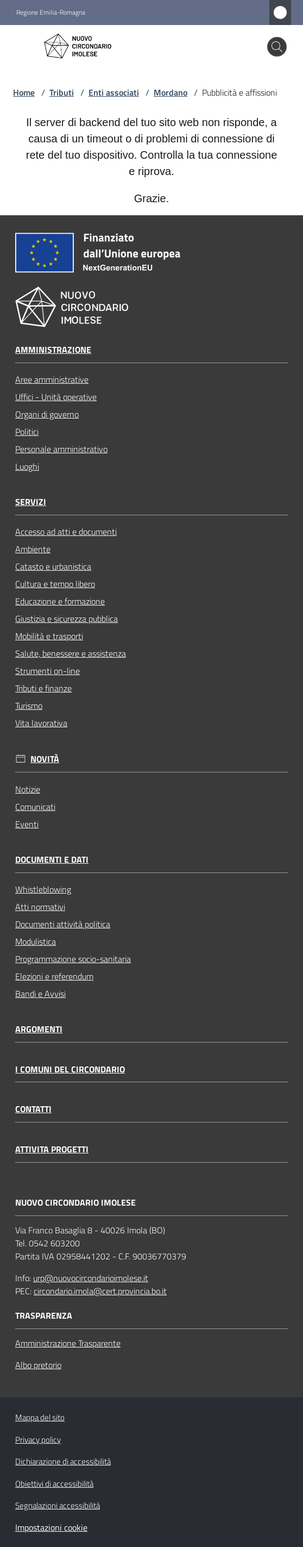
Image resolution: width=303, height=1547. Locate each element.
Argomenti (38, 1029)
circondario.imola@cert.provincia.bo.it (100, 1291)
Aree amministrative (52, 379)
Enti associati (114, 92)
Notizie (27, 789)
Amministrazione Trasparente (68, 1343)
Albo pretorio (38, 1364)
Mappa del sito (40, 1417)
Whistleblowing (43, 889)
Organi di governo (47, 414)
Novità (44, 759)
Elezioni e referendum (54, 976)
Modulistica (35, 941)
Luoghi (27, 466)
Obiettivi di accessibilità (54, 1483)
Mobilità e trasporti (49, 635)
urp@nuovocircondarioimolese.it (90, 1277)
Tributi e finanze (43, 688)
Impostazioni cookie (51, 1527)
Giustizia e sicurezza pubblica (66, 618)
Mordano (170, 92)
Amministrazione (53, 350)
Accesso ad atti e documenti (66, 531)
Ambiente (32, 549)
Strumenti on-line (47, 670)
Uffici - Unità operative (56, 396)
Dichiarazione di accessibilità (63, 1461)
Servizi (30, 502)
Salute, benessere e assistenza (70, 653)
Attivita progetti (52, 1149)
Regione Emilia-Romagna (50, 12)
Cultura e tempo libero (55, 583)
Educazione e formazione (60, 601)
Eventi (27, 824)
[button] (277, 47)
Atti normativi (40, 906)
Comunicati (35, 806)
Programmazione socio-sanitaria (73, 958)
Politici (27, 431)
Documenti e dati (52, 859)
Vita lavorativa (41, 722)
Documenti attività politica (62, 924)
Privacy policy (38, 1439)
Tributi (61, 92)
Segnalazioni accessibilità (57, 1505)
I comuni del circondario (70, 1069)
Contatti (33, 1109)
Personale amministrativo (61, 449)
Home (24, 92)
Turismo (28, 705)
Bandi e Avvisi (40, 993)
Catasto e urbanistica (53, 566)
